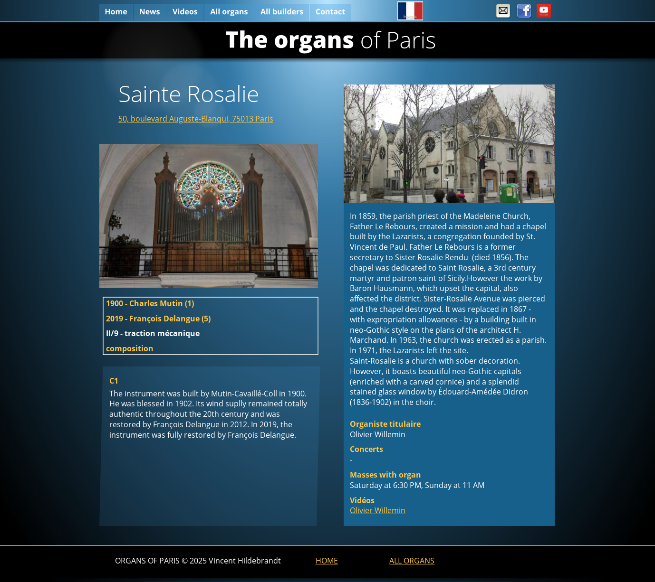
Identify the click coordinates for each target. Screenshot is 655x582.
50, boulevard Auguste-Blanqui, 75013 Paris (195, 118)
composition (130, 348)
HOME (327, 560)
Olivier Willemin (377, 510)
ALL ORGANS (411, 560)
